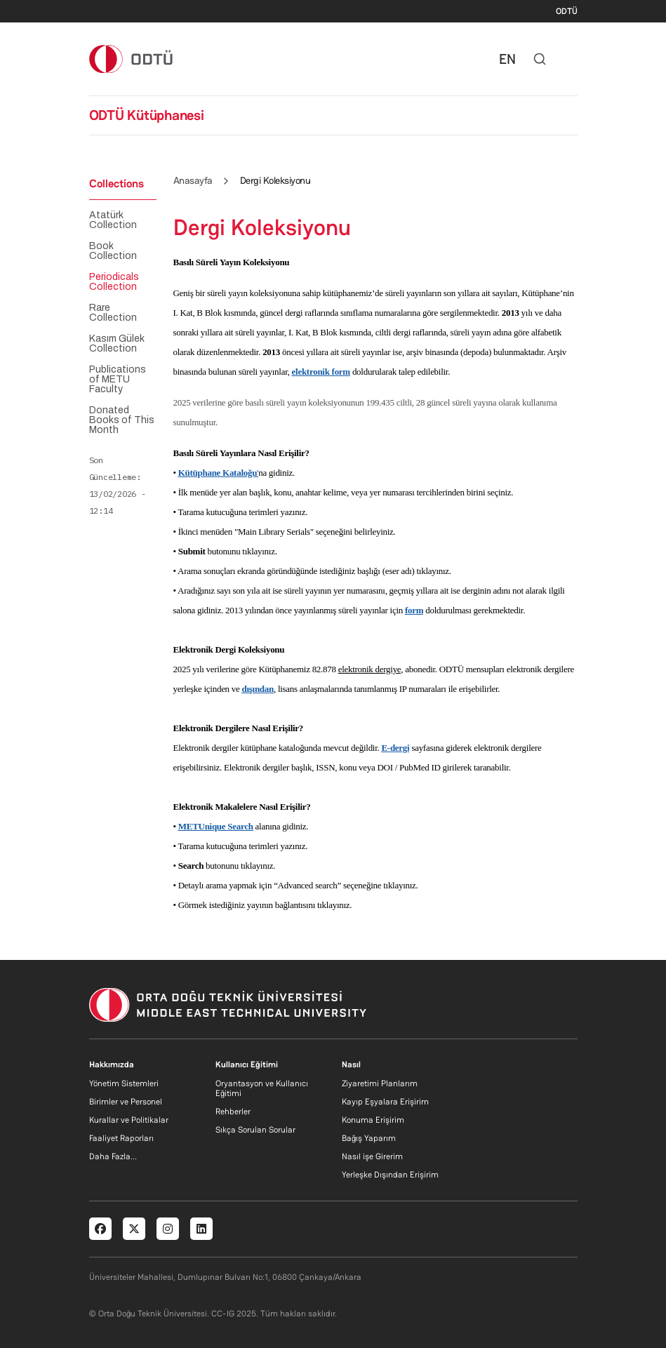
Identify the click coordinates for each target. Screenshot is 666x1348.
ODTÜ (567, 11)
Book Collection (113, 251)
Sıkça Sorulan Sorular (255, 1129)
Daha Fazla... (113, 1156)
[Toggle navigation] (571, 59)
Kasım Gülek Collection (117, 344)
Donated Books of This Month (121, 420)
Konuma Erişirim (373, 1120)
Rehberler (233, 1111)
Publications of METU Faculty (117, 379)
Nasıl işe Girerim (372, 1156)
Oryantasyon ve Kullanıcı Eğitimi (261, 1088)
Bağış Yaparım (369, 1138)
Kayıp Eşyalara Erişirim (385, 1101)
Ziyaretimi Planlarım (380, 1083)
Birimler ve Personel (125, 1101)
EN (507, 59)
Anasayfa (193, 180)
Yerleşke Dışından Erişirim (390, 1174)
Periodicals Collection (114, 282)
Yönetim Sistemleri (124, 1083)
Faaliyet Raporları (121, 1138)
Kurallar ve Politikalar (128, 1120)
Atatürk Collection (113, 220)
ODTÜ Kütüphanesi (146, 115)
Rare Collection (113, 313)
